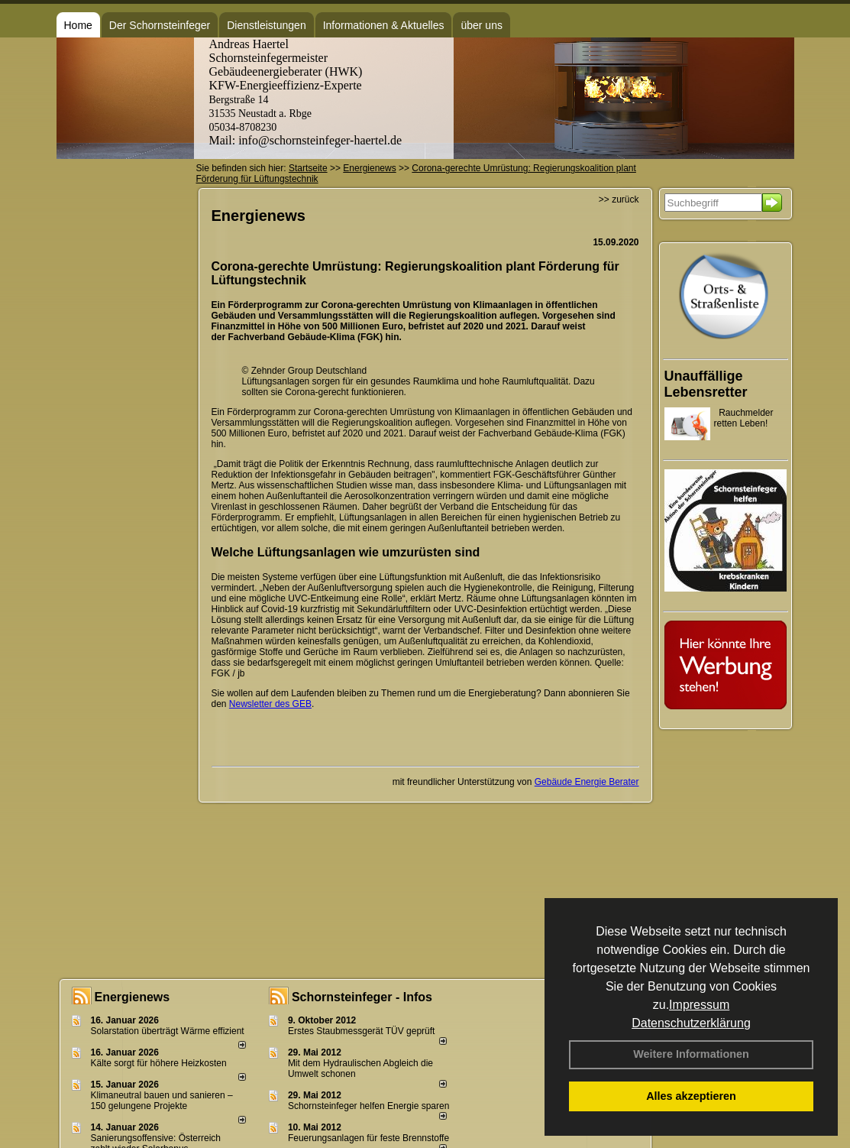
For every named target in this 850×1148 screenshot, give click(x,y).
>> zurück (619, 199)
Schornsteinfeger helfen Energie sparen (368, 1106)
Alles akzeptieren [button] (691, 1096)
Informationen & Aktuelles (383, 25)
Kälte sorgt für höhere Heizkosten (160, 1063)
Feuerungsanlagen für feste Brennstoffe (368, 1138)
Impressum (699, 1004)
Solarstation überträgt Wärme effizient (167, 1031)
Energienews (132, 997)
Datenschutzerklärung (691, 1023)
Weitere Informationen (691, 1054)
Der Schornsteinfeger (159, 25)
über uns (481, 25)
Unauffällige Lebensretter (706, 384)
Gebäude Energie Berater (587, 782)
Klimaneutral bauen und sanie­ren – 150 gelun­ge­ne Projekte (162, 1100)
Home (78, 25)
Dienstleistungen (266, 25)
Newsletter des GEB (270, 704)
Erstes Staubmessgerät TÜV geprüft (361, 1031)
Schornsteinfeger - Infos (362, 997)
